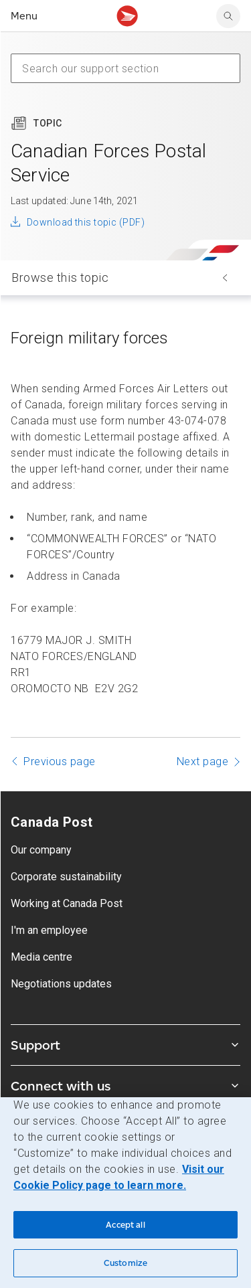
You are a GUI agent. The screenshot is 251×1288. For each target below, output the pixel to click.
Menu (24, 15)
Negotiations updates (61, 983)
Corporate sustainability (66, 876)
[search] (228, 16)
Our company (41, 849)
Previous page (59, 761)
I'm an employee (49, 930)
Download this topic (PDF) (86, 222)
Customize (125, 1263)
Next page (203, 761)
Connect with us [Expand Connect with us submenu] (125, 1086)
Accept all (125, 1225)
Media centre (41, 957)
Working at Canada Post (66, 903)
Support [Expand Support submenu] (125, 1045)
